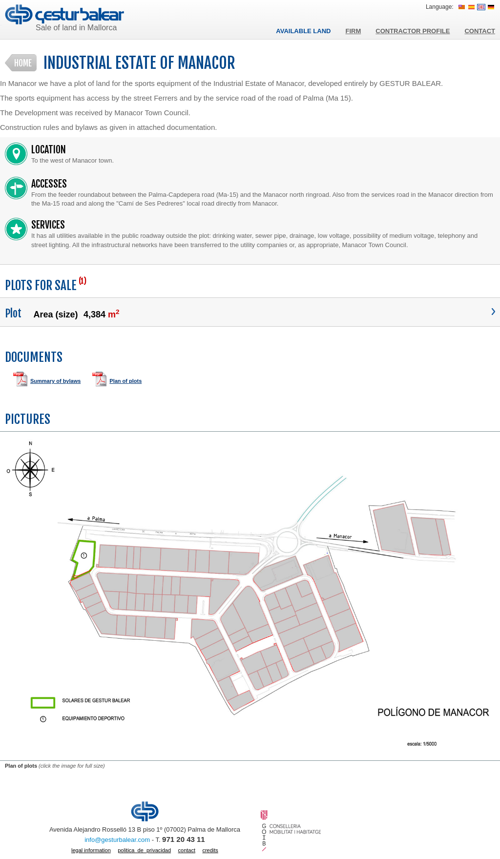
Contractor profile (412, 31)
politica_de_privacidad (144, 850)
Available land (303, 31)
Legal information (91, 850)
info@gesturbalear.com (117, 839)
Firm (353, 31)
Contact (479, 31)
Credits (210, 850)
